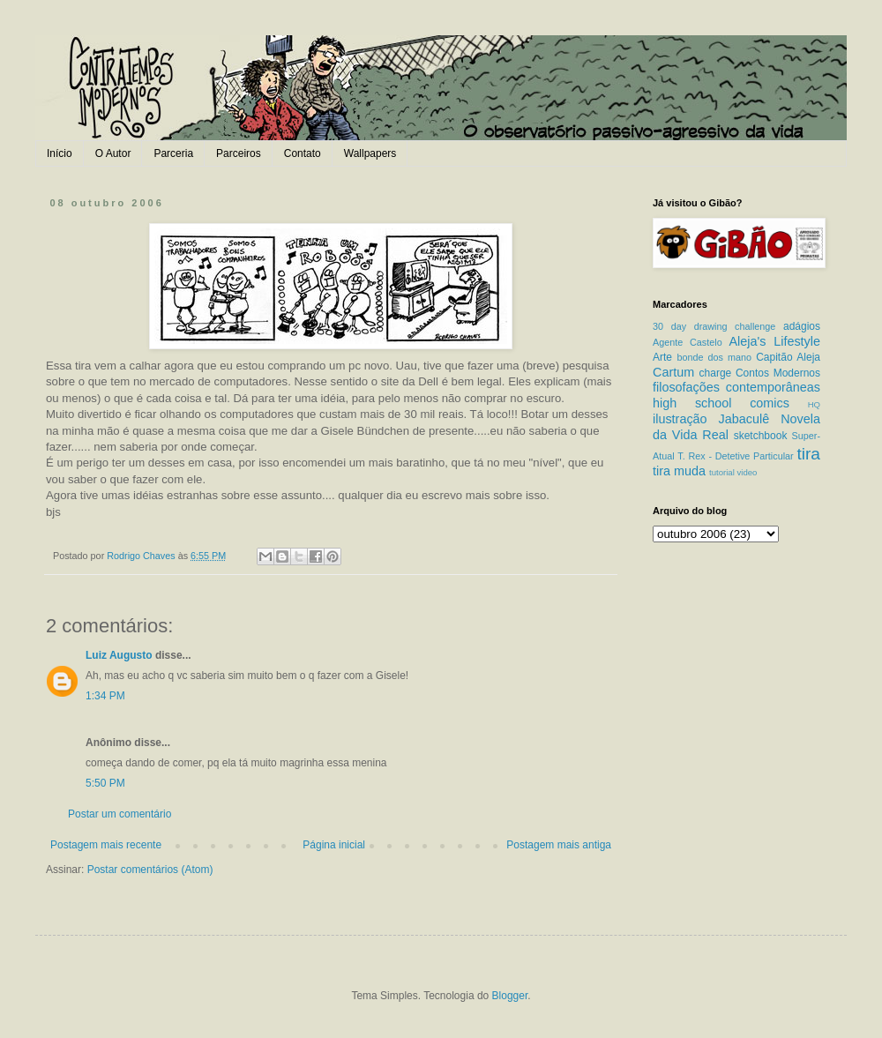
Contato (302, 153)
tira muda (679, 471)
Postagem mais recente (105, 845)
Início (59, 153)
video (746, 472)
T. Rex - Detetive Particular (735, 456)
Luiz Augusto (119, 655)
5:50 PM (105, 783)
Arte (662, 357)
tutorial (722, 472)
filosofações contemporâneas (736, 387)
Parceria (173, 153)
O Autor (113, 153)
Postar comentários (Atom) (150, 869)
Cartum (673, 372)
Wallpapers (370, 153)
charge (715, 373)
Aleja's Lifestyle (774, 341)
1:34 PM (105, 696)
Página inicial (334, 845)
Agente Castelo (687, 342)
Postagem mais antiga (558, 845)
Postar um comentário (119, 814)
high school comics (721, 403)
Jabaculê (744, 419)
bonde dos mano (713, 357)
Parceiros (238, 153)
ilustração (680, 419)
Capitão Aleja (788, 357)
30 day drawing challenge (714, 326)
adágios (801, 326)
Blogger (510, 995)
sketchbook (761, 435)
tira (808, 453)
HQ (814, 404)
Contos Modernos (778, 373)
